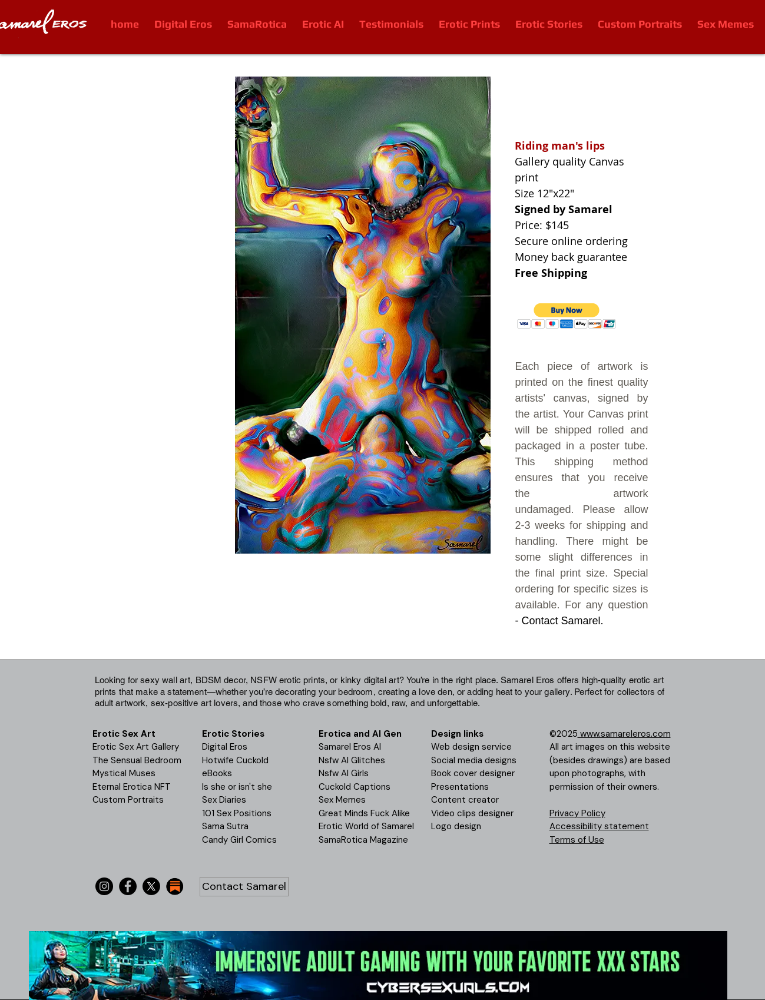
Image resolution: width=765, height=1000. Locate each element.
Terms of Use (576, 840)
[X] (151, 886)
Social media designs (473, 760)
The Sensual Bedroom (136, 760)
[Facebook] (128, 886)
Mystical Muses (123, 773)
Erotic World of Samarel (366, 826)
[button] (566, 316)
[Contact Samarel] (244, 886)
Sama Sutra (225, 826)
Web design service (471, 747)
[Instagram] (104, 886)
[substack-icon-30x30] (175, 886)
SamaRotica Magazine (363, 840)
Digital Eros (224, 747)
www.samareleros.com (624, 734)
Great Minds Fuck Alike (364, 813)
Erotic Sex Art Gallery (135, 747)
